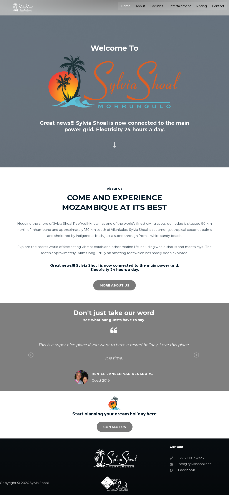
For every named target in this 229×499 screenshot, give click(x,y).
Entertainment (179, 6)
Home (126, 6)
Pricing (201, 6)
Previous (30, 358)
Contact (218, 6)
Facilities (156, 6)
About (140, 6)
